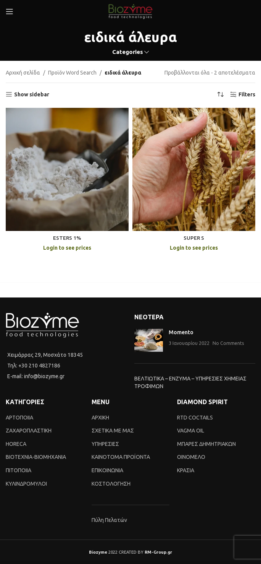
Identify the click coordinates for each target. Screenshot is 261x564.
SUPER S (194, 238)
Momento (181, 332)
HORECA (16, 444)
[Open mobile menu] (9, 11)
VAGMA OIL (190, 430)
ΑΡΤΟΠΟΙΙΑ (19, 417)
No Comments (228, 343)
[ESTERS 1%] (67, 169)
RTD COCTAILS (195, 417)
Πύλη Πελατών (109, 520)
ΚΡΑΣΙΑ (185, 470)
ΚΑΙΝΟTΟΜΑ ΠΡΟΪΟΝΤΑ (121, 457)
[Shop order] (220, 94)
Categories (127, 52)
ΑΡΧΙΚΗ (100, 417)
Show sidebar (31, 94)
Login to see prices (67, 248)
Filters (246, 94)
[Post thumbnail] (148, 340)
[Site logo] (130, 11)
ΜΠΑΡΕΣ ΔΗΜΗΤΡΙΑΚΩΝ (206, 444)
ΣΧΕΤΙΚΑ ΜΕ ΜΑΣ (113, 430)
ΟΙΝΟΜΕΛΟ (191, 457)
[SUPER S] (193, 169)
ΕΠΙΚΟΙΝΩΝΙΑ (107, 470)
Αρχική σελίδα (23, 73)
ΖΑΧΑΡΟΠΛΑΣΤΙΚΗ (29, 430)
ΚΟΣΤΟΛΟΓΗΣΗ (111, 484)
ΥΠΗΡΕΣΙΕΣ (105, 444)
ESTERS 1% (67, 238)
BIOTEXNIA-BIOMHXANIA (36, 457)
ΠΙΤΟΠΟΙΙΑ (18, 470)
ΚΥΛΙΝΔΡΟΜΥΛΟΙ (26, 484)
